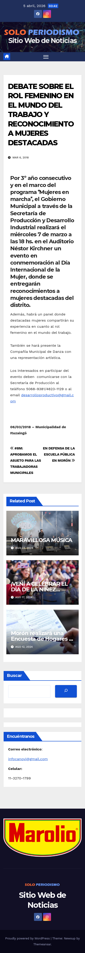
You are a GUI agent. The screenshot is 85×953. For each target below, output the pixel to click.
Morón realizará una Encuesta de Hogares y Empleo (41, 639)
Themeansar (42, 944)
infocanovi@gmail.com (28, 759)
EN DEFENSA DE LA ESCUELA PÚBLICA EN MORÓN (59, 454)
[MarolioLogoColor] (42, 837)
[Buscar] (66, 691)
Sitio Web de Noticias (42, 40)
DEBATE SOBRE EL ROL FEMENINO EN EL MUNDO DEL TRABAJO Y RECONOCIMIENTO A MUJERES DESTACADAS (41, 114)
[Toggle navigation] (46, 57)
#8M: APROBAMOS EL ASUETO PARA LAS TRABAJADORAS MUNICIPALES (25, 460)
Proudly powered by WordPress (28, 938)
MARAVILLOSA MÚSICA (41, 540)
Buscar (14, 675)
